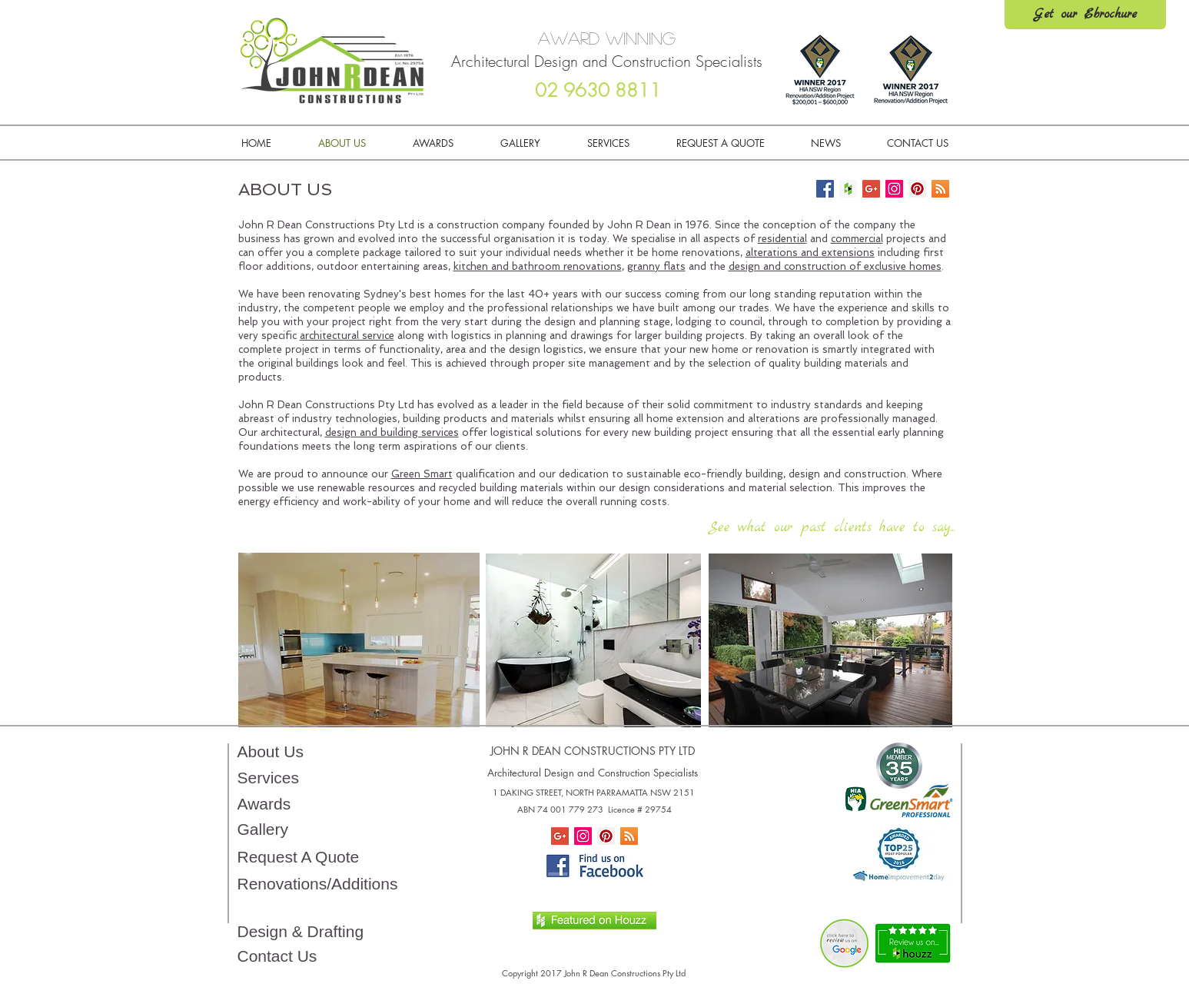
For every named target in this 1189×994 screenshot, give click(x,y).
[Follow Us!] (825, 189)
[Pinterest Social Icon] (606, 836)
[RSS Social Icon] (629, 836)
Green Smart (422, 474)
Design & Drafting (300, 931)
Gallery (263, 829)
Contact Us (277, 956)
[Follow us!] (894, 189)
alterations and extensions (810, 252)
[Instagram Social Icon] (583, 836)
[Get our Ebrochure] (1085, 14)
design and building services (392, 432)
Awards (264, 804)
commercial (857, 238)
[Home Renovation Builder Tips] (871, 189)
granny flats (656, 266)
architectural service (347, 335)
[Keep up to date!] (940, 189)
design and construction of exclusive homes (835, 266)
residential (782, 238)
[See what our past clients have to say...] (831, 528)
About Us (270, 751)
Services (268, 777)
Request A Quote (298, 857)
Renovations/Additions (317, 884)
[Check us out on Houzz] (848, 189)
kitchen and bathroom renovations (537, 266)
